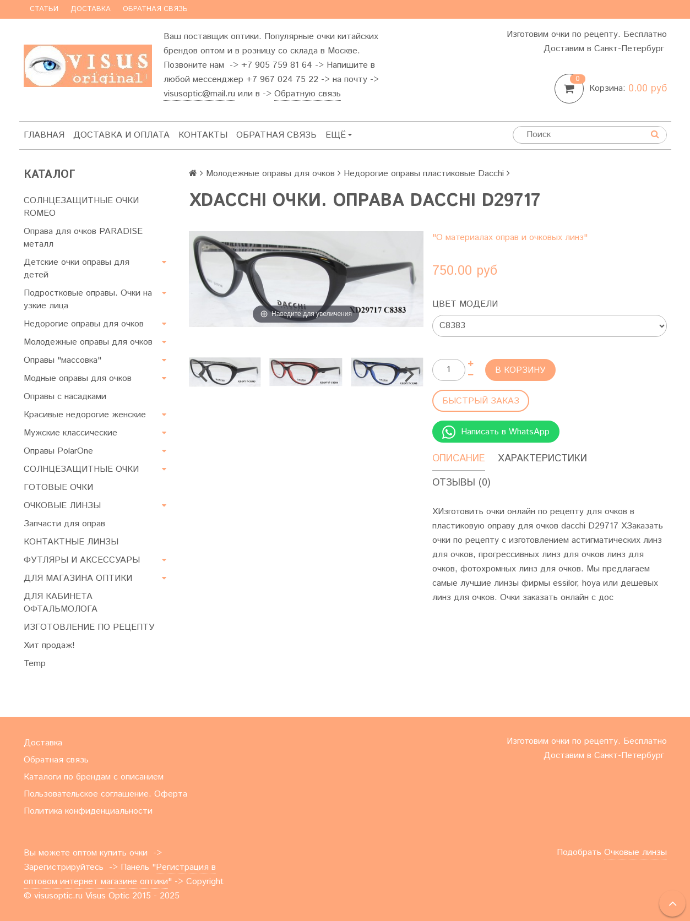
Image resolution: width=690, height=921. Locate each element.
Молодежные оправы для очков (88, 342)
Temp (35, 663)
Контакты (202, 135)
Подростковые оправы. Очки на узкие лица (88, 299)
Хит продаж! (49, 645)
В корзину (520, 370)
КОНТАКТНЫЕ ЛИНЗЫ (71, 542)
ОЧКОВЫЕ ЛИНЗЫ (62, 505)
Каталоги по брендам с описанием (94, 777)
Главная (44, 135)
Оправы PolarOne (58, 451)
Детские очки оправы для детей (76, 268)
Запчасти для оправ (64, 523)
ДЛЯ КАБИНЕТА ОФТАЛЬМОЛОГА (60, 602)
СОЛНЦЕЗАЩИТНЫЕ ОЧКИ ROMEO (81, 207)
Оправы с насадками (65, 396)
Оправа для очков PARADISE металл (83, 237)
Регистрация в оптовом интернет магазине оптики (120, 874)
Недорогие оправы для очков (84, 324)
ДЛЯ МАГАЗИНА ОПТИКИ (78, 578)
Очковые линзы (635, 852)
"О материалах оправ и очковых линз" (510, 237)
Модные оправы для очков (78, 378)
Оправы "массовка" (62, 360)
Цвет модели (465, 304)
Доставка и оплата (121, 135)
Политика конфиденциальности (88, 811)
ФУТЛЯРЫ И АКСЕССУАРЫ (82, 560)
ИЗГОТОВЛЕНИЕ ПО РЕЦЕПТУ (89, 627)
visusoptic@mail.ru (199, 94)
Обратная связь (155, 9)
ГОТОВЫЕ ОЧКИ (58, 487)
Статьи (44, 9)
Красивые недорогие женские (85, 414)
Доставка (90, 9)
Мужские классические (70, 433)
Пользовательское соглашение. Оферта (105, 794)
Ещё (338, 135)
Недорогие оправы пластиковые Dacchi (424, 173)
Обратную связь (307, 94)
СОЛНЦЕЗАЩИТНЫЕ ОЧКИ (81, 469)
